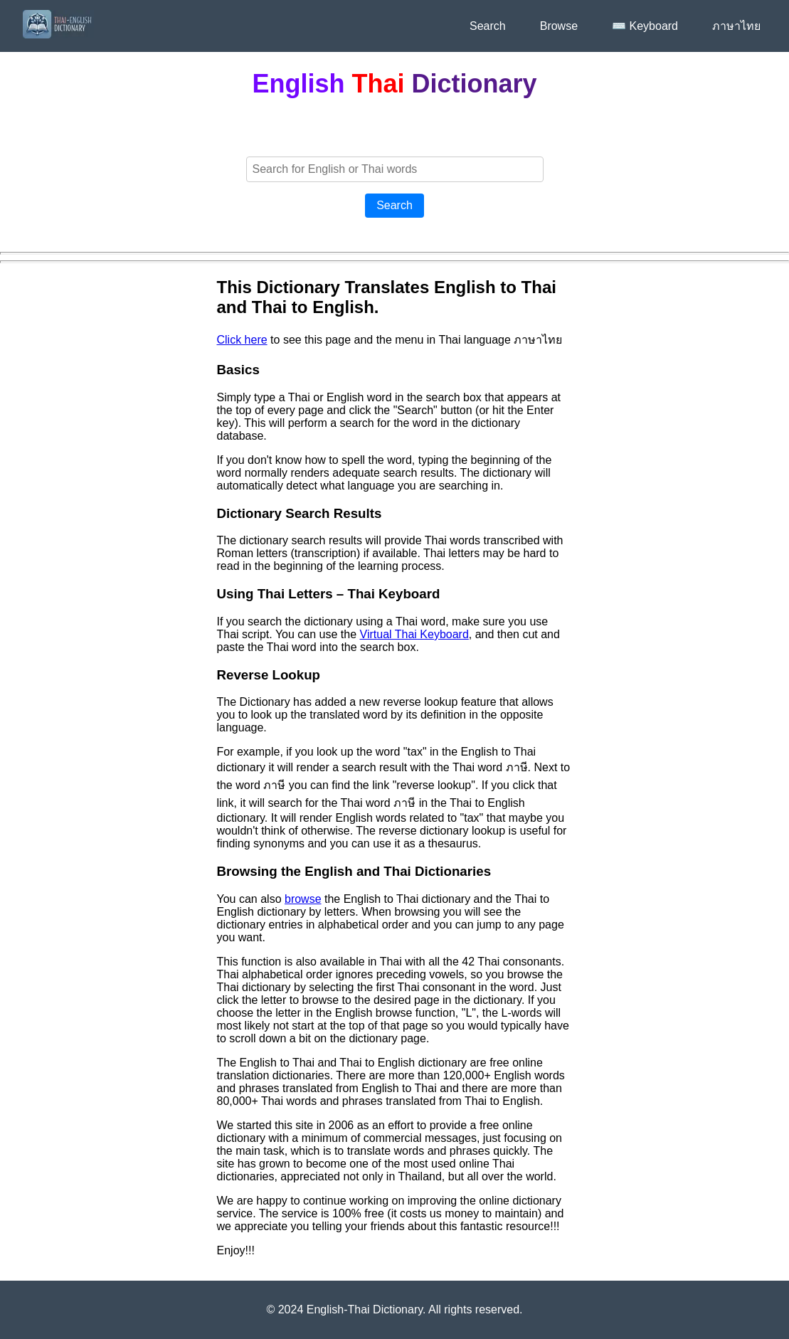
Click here (242, 340)
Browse (559, 26)
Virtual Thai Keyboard (414, 634)
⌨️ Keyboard (645, 26)
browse (303, 899)
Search (488, 26)
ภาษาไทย (736, 26)
